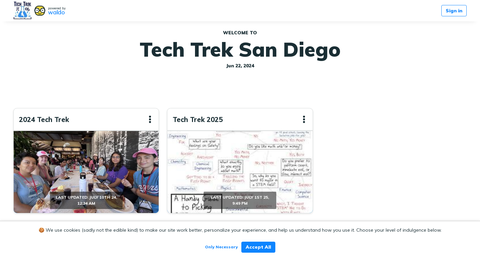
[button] (150, 119)
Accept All (258, 247)
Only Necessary (221, 246)
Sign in (454, 11)
